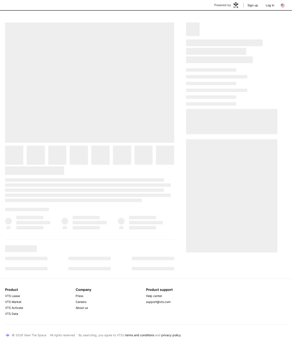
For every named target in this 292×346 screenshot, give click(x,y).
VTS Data (11, 313)
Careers (81, 302)
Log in (270, 5)
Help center (154, 296)
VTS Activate (14, 308)
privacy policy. (171, 335)
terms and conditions (139, 335)
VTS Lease (12, 296)
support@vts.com (158, 302)
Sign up (253, 5)
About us (82, 308)
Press (79, 296)
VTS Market (13, 302)
